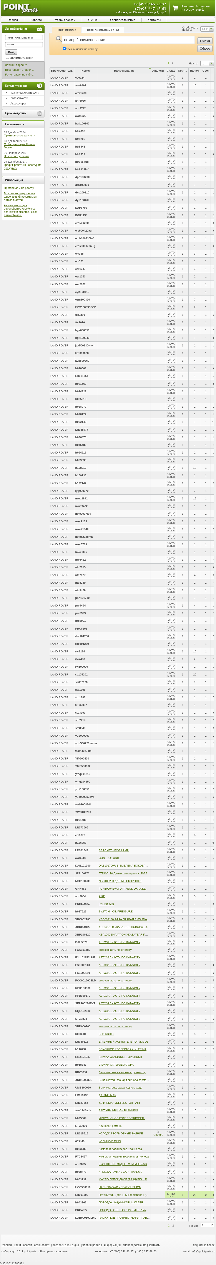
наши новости (23, 1245)
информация (112, 1245)
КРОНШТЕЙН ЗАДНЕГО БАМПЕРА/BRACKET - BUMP (133, 1164)
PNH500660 (106, 903)
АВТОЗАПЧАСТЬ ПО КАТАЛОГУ (119, 942)
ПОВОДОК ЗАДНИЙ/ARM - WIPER (121, 1202)
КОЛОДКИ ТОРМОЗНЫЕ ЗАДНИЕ (121, 1133)
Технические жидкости (25, 92)
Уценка (93, 20)
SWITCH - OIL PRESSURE (116, 911)
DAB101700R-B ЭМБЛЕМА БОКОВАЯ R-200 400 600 (132, 865)
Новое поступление (16, 156)
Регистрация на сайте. (19, 74)
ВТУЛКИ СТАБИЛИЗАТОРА (116, 1064)
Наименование (124, 70)
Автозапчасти (19, 98)
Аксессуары (18, 103)
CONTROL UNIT (109, 858)
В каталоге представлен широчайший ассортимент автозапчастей (21, 197)
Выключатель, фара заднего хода (120, 1087)
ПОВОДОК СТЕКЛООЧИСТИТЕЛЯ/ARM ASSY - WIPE (133, 1210)
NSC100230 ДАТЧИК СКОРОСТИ (120, 881)
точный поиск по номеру (82, 49)
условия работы (91, 1245)
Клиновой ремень (110, 1125)
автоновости (42, 1245)
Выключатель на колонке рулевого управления (129, 1072)
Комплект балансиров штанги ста (120, 1149)
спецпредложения (134, 1245)
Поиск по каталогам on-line (103, 29)
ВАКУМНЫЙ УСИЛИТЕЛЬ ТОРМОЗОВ (124, 1041)
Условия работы (64, 20)
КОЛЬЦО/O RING (110, 1141)
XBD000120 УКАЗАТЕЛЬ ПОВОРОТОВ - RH (127, 927)
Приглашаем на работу (19, 188)
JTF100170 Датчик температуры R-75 (123, 873)
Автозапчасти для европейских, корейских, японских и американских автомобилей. (20, 210)
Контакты (154, 20)
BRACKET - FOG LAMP (114, 850)
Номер (85, 70)
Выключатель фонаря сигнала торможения (126, 1080)
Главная (12, 20)
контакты (154, 1245)
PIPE (102, 896)
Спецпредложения (122, 20)
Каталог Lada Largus (66, 1245)
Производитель (62, 70)
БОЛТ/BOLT (106, 1034)
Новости (36, 20)
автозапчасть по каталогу (115, 949)
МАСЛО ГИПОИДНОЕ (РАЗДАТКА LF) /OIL (126, 1179)
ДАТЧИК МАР (107, 1095)
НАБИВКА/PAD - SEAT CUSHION (120, 1187)
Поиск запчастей (66, 29)
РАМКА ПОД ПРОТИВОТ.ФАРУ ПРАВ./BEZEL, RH (131, 1217)
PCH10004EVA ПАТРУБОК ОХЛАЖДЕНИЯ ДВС (129, 888)
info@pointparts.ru (203, 1251)
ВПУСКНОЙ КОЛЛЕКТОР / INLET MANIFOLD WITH (131, 1049)
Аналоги (158, 1133)
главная (7, 1245)
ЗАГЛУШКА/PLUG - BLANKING (118, 1110)
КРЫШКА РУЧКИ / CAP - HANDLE (120, 1171)
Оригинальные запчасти (19, 135)
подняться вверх (203, 1245)
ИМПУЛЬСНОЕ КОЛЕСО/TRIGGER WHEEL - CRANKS (134, 1118)
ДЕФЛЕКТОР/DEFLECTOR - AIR (119, 1102)
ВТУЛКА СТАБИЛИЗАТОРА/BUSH (120, 1056)
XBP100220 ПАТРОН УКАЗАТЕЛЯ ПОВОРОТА (129, 934)
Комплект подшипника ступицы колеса (124, 1156)
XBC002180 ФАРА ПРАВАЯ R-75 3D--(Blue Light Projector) (136, 919)
